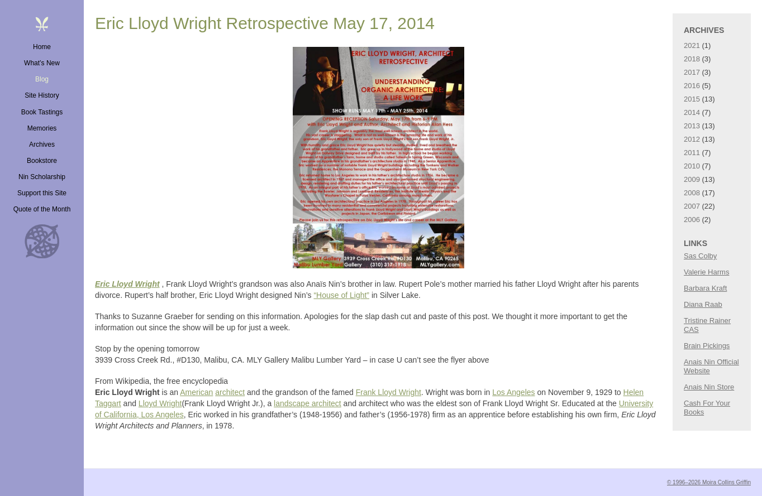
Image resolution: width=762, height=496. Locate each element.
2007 (692, 206)
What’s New (42, 63)
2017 (692, 72)
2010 (692, 166)
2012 (692, 139)
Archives (42, 144)
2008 (692, 193)
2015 (692, 99)
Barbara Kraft (705, 288)
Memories (42, 128)
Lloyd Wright (160, 403)
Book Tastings (42, 112)
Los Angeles (513, 392)
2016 (692, 85)
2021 (692, 45)
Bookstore (42, 161)
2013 (692, 126)
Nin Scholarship (41, 177)
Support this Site (41, 193)
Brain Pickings (707, 345)
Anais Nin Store (709, 387)
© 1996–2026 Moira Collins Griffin (709, 482)
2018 (692, 59)
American (196, 392)
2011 (692, 152)
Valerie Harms (706, 272)
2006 (692, 219)
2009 (692, 179)
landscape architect (307, 403)
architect (230, 392)
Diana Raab (703, 304)
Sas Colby (700, 256)
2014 (692, 112)
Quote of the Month (42, 209)
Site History (42, 95)
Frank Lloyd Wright (388, 392)
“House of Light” (341, 295)
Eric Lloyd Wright (127, 284)
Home (42, 47)
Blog (42, 79)
